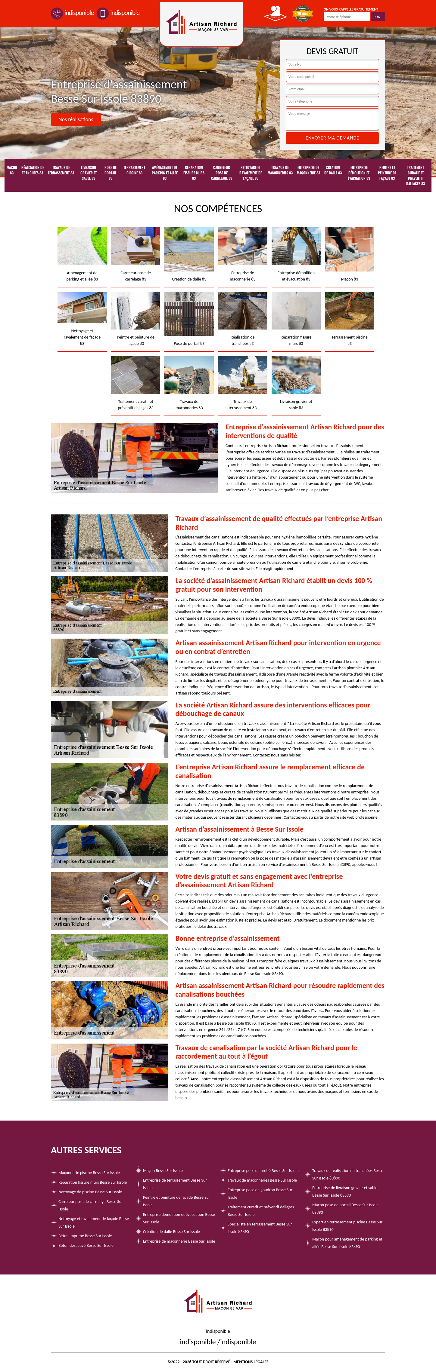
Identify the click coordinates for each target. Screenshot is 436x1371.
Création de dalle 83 (333, 170)
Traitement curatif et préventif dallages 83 (415, 175)
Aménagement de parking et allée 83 (165, 173)
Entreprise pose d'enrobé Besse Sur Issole (263, 1170)
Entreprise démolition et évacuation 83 (359, 173)
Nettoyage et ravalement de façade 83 (250, 173)
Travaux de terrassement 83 (61, 170)
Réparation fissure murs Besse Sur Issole (92, 1182)
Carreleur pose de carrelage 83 (221, 173)
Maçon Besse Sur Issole (163, 1170)
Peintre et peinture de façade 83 (387, 173)
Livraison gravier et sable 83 (88, 173)
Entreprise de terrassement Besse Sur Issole (175, 1184)
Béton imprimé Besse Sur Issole (85, 1235)
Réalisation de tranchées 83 (32, 170)
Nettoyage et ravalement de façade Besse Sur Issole (93, 1222)
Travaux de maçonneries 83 (280, 170)
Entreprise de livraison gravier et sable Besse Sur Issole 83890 (344, 1191)
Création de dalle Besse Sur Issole (171, 1231)
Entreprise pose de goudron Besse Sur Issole (260, 1193)
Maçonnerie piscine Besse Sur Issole (89, 1172)
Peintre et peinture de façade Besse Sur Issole (176, 1201)
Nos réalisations (75, 119)
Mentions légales (251, 1361)
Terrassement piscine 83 (134, 170)
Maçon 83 (12, 170)
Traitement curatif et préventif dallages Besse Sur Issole (261, 1210)
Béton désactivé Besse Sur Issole (86, 1245)
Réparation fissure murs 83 (193, 173)
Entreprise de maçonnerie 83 (308, 170)
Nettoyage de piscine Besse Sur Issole (90, 1192)
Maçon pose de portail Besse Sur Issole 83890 (345, 1208)
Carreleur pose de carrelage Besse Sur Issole (90, 1205)
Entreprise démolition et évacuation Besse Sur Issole (179, 1218)
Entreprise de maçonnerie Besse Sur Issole (179, 1241)
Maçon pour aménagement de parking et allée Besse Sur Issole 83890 (347, 1243)
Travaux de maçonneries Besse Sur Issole (262, 1180)
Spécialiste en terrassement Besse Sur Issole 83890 (260, 1228)
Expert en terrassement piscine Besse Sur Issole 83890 (347, 1225)
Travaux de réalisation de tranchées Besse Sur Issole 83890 (347, 1174)
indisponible (72, 13)
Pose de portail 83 (110, 173)
